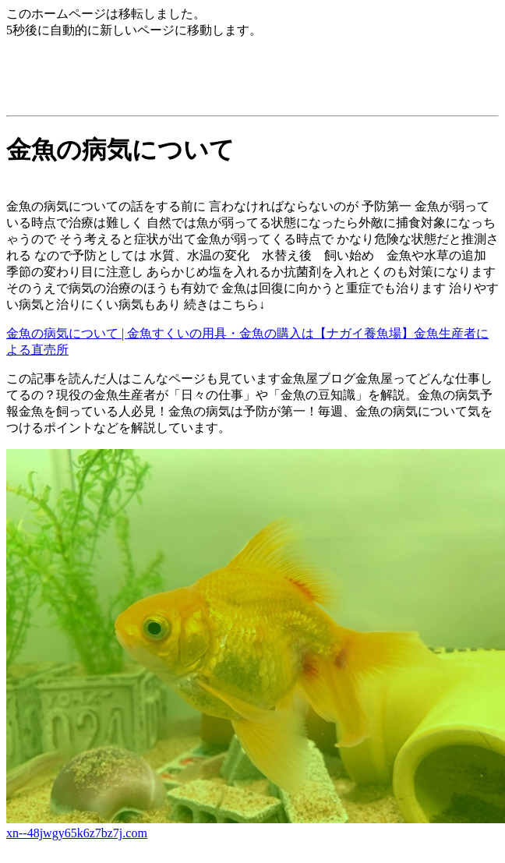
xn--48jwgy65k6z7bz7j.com (76, 833)
